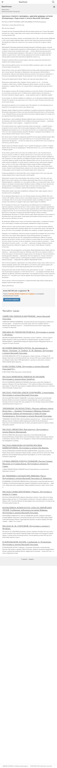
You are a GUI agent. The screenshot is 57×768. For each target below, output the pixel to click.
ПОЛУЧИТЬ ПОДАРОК (12, 299)
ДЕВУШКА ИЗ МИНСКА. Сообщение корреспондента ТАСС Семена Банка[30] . (21, 766)
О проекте (24, 559)
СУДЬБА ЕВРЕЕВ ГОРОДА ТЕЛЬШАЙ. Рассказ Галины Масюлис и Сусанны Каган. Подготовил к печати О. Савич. (27, 463)
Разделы (31, 559)
